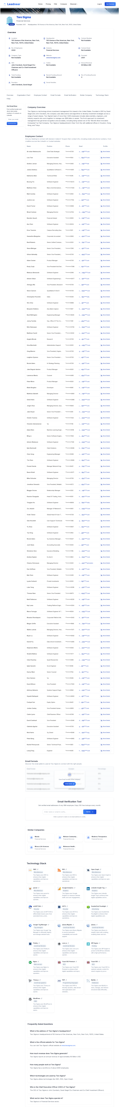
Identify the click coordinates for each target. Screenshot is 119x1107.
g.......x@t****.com (84, 351)
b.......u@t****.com (84, 635)
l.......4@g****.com (84, 157)
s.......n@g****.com (84, 291)
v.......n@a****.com (84, 333)
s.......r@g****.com (84, 478)
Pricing (48, 4)
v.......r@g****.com (84, 514)
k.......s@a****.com (84, 629)
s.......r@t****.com (84, 248)
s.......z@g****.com (84, 399)
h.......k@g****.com (84, 750)
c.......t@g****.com (84, 460)
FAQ (55, 4)
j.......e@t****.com (84, 200)
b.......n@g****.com (84, 315)
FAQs (8, 99)
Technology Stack (102, 95)
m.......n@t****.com (84, 188)
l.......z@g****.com (84, 375)
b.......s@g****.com (84, 309)
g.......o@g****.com (84, 345)
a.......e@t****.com (84, 151)
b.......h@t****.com (84, 218)
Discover (74, 4)
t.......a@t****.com (84, 284)
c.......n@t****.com (84, 424)
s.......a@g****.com (84, 254)
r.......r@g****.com (84, 527)
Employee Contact (40, 95)
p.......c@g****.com (84, 660)
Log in (99, 4)
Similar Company (86, 95)
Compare (63, 4)
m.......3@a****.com (84, 623)
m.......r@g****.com (84, 412)
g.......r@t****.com (84, 726)
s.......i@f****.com (84, 696)
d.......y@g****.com (84, 642)
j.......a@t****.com (84, 545)
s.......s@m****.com (84, 236)
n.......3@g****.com (84, 327)
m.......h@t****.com (84, 393)
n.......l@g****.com (84, 472)
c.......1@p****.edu (84, 297)
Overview (10, 95)
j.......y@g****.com (84, 321)
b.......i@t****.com (84, 617)
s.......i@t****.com (84, 303)
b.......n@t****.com (84, 182)
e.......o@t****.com (84, 230)
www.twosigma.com (53, 58)
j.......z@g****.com (84, 484)
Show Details (105, 151)
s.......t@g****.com (84, 654)
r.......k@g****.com (84, 744)
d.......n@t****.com (84, 569)
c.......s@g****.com (84, 418)
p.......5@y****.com (84, 466)
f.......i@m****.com (84, 702)
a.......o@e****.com (84, 690)
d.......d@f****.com (84, 720)
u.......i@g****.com (84, 436)
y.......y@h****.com (84, 587)
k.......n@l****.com (84, 176)
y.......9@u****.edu (84, 502)
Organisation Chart (23, 95)
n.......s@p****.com (84, 539)
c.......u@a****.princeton (86, 563)
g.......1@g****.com (84, 520)
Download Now (12, 123)
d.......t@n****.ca (83, 672)
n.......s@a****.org (84, 732)
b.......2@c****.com (84, 242)
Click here (69, 784)
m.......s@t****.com (84, 490)
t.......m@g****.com (84, 593)
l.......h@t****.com (84, 581)
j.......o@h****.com (84, 405)
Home (40, 4)
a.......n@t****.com (84, 224)
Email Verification (70, 95)
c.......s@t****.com (84, 714)
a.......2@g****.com (84, 557)
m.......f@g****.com (84, 194)
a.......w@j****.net (84, 163)
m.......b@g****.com (84, 272)
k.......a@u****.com (84, 496)
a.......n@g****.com (84, 430)
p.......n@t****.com (84, 381)
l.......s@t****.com (84, 357)
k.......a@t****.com (84, 605)
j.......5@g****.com (84, 169)
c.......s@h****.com (84, 454)
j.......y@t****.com (84, 708)
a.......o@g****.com (84, 611)
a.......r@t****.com (84, 260)
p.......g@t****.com (84, 738)
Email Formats (56, 95)
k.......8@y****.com (84, 448)
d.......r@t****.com (84, 206)
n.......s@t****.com (84, 363)
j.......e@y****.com (84, 369)
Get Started (110, 4)
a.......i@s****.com (84, 339)
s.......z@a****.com (84, 648)
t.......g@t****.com (84, 533)
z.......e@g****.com (84, 508)
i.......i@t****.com (84, 666)
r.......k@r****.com (84, 266)
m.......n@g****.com (84, 212)
